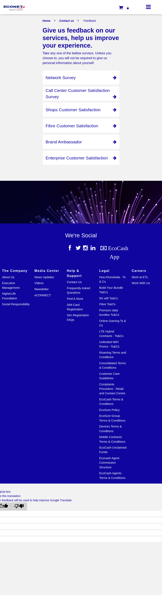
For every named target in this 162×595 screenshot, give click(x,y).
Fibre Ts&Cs (107, 304)
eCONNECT (43, 295)
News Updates (44, 277)
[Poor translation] (19, 506)
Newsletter (42, 289)
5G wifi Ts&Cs (108, 298)
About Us (8, 277)
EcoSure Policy (109, 410)
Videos (39, 283)
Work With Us (141, 283)
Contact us (66, 20)
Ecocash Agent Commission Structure (109, 463)
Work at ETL (140, 277)
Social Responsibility (16, 304)
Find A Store (75, 298)
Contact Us (74, 282)
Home (47, 20)
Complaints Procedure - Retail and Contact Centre (112, 389)
